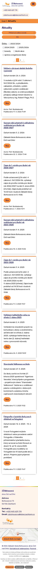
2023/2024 (15, 44)
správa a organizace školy (15, 55)
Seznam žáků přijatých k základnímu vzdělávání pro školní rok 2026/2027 (19, 125)
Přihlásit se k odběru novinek (22, 33)
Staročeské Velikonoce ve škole (17, 364)
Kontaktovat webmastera (19, 549)
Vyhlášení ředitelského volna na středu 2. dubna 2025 (17, 316)
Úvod (4, 21)
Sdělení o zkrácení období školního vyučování (18, 69)
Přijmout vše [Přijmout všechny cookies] (9, 567)
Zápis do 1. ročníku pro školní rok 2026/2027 (17, 166)
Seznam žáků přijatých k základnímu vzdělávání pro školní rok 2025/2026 (19, 222)
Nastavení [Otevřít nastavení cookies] (29, 567)
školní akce (19, 51)
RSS (25, 37)
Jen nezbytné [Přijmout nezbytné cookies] (19, 567)
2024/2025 (9, 47)
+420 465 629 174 (10, 10)
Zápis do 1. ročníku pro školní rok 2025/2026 (17, 261)
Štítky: (4, 44)
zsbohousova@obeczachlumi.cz (15, 15)
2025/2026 (24, 47)
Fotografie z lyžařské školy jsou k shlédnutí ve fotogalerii (17, 417)
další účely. (26, 556)
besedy (8, 51)
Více (7, 103)
